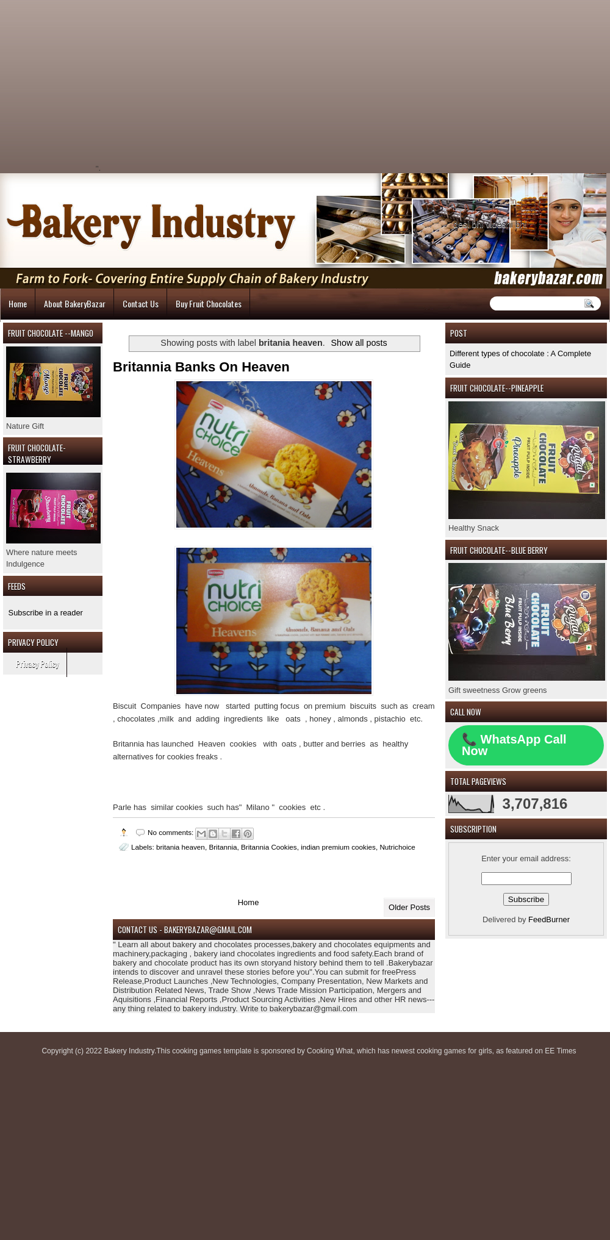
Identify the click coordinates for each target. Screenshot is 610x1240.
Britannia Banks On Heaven (201, 367)
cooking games (196, 1051)
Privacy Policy (37, 663)
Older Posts (409, 907)
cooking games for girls (454, 1051)
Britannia (223, 847)
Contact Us (141, 303)
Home (18, 303)
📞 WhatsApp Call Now (514, 745)
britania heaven (180, 847)
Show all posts (359, 343)
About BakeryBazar (75, 303)
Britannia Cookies (269, 847)
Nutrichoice (397, 847)
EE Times (560, 1051)
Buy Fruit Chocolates (209, 303)
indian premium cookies (338, 847)
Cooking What (330, 1051)
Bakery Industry (129, 1051)
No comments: (172, 832)
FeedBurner (549, 919)
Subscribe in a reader (46, 612)
